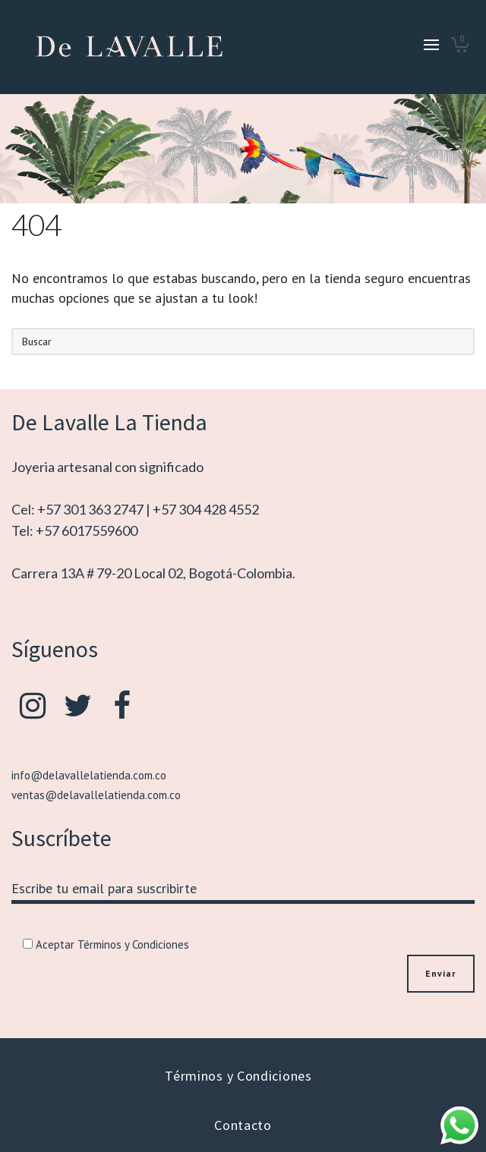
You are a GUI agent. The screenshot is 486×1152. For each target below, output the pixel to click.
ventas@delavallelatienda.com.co (96, 795)
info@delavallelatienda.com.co (88, 775)
